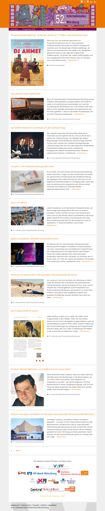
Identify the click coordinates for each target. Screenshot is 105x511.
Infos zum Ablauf (19, 202)
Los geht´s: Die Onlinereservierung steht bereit (32, 166)
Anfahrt (43, 505)
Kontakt (36, 505)
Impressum (15, 505)
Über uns (76, 29)
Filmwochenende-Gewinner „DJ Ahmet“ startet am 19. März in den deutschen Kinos (49, 35)
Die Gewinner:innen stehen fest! (25, 93)
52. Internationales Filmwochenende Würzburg (64, 119)
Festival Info (61, 29)
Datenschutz (26, 505)
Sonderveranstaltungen (57, 65)
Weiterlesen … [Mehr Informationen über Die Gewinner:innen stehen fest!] (79, 114)
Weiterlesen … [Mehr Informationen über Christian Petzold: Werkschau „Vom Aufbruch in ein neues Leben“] (77, 389)
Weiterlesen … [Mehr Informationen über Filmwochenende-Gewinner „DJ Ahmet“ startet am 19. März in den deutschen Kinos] (74, 60)
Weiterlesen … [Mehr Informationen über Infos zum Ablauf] (52, 225)
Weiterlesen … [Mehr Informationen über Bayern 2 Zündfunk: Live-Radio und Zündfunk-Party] (87, 261)
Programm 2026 (31, 29)
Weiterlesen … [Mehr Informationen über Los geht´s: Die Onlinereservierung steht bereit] (77, 189)
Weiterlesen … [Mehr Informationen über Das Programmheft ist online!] (85, 331)
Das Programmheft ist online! (24, 310)
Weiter (19, 450)
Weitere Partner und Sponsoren (52, 496)
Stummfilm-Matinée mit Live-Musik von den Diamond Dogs (38, 127)
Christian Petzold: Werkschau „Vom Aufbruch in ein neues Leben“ (41, 369)
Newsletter (52, 505)
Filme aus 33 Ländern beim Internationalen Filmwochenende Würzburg (44, 274)
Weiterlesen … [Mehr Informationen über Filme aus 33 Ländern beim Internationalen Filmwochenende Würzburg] (58, 297)
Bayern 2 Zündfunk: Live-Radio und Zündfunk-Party (34, 238)
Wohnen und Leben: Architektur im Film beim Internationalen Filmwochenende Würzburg (52, 414)
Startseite (14, 29)
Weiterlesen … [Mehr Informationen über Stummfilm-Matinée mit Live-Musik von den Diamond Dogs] (82, 153)
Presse (46, 29)
